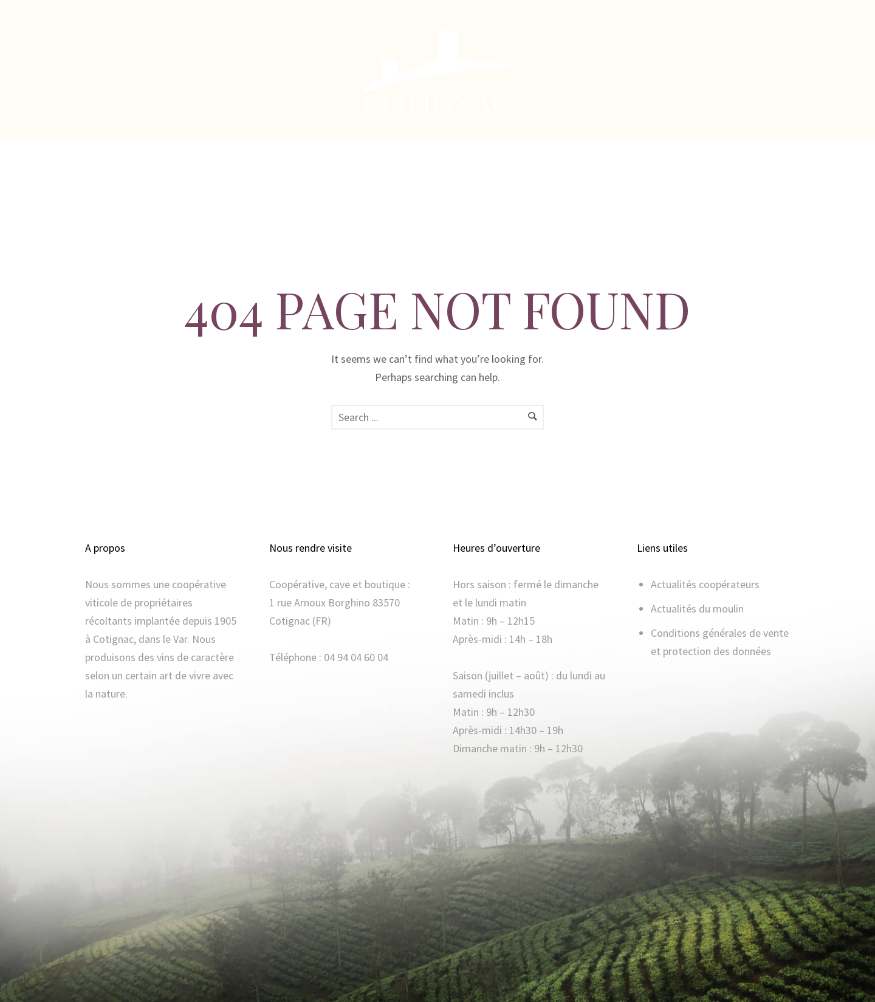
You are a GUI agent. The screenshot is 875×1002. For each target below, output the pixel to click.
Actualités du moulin (697, 609)
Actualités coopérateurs (705, 584)
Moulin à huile (513, 155)
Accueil (266, 155)
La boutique (428, 155)
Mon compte (598, 155)
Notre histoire (342, 155)
